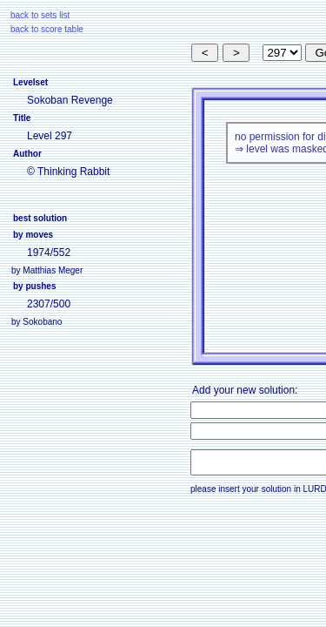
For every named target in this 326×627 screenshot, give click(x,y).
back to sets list (40, 15)
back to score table (46, 29)
